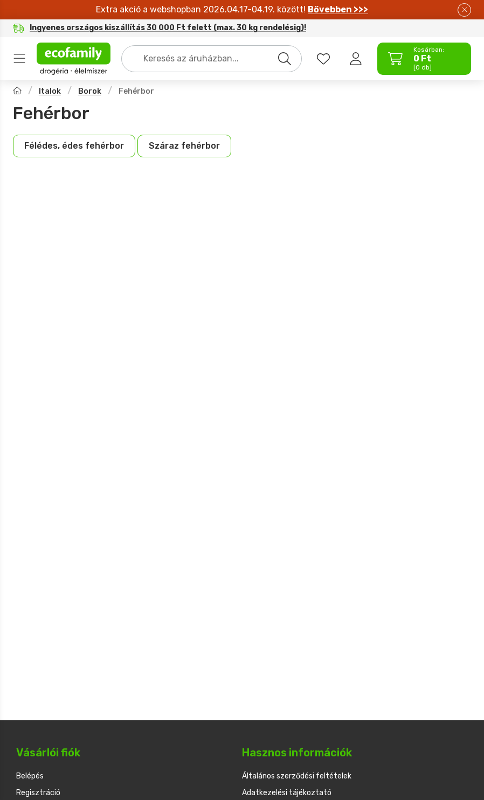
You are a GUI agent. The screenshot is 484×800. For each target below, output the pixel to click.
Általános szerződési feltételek (296, 776)
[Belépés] (356, 58)
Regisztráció (38, 792)
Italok (50, 91)
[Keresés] (284, 58)
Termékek (19, 58)
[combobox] (211, 58)
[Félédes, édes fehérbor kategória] (74, 146)
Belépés (30, 776)
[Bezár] (464, 10)
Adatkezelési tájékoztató (286, 792)
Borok (89, 91)
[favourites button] (323, 58)
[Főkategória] (17, 92)
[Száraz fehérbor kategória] (184, 146)
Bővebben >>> (338, 9)
